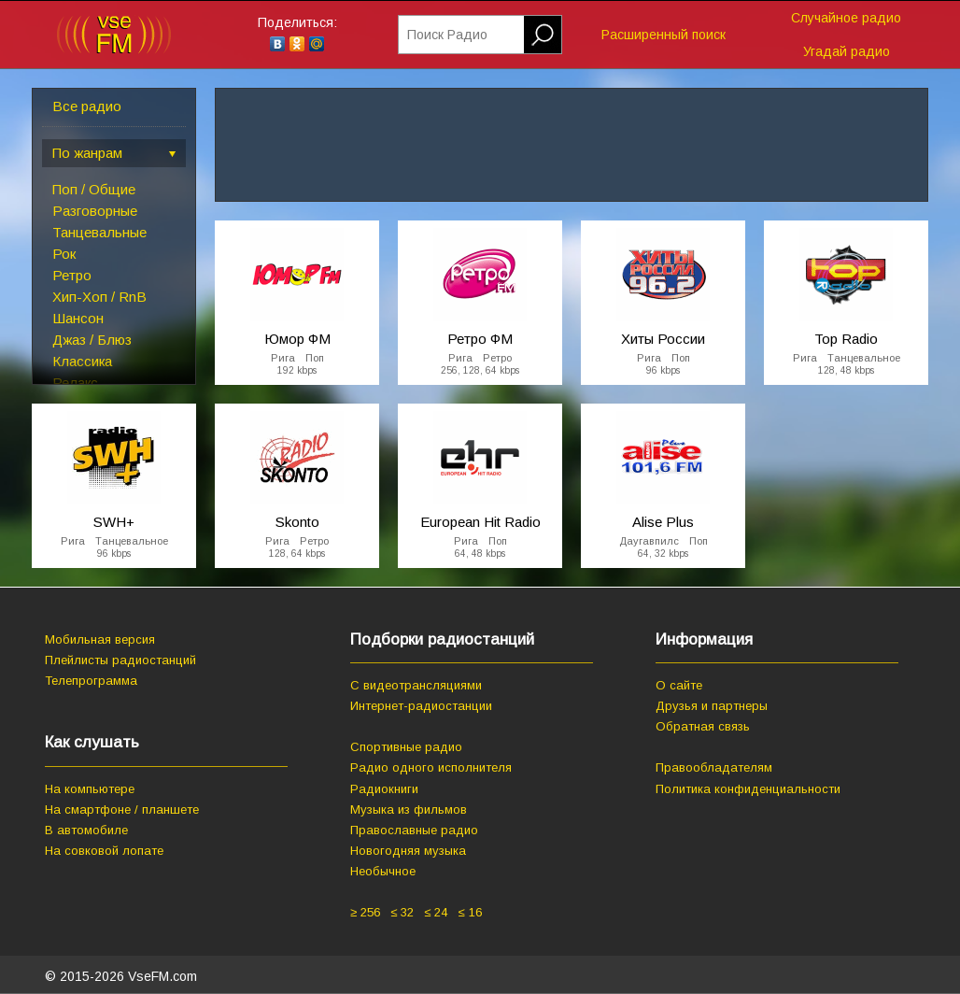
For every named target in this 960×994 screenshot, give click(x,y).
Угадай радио (846, 51)
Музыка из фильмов (408, 809)
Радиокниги (384, 789)
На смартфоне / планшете (122, 809)
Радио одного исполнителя (431, 767)
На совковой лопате (104, 851)
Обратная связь (703, 726)
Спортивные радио (406, 747)
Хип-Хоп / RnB (99, 297)
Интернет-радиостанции (421, 706)
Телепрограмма (91, 681)
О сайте (679, 685)
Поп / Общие (93, 189)
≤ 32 (402, 912)
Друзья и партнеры (712, 706)
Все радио (86, 106)
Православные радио (414, 830)
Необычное (383, 871)
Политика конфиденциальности (748, 789)
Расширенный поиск (663, 34)
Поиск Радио (447, 34)
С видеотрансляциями (416, 685)
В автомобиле (86, 830)
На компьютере (89, 789)
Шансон (78, 318)
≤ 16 (469, 912)
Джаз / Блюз (92, 340)
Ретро (72, 275)
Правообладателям (714, 767)
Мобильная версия (100, 639)
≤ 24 (435, 912)
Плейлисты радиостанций (120, 660)
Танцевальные (99, 232)
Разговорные (94, 211)
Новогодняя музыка (408, 851)
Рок (64, 254)
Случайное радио (846, 17)
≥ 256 (365, 912)
